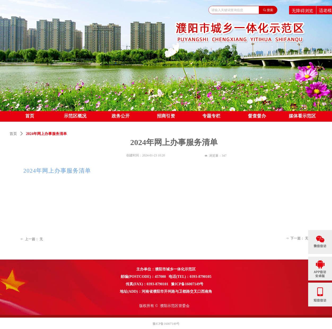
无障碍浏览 (302, 11)
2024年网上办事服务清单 (57, 170)
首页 (13, 134)
